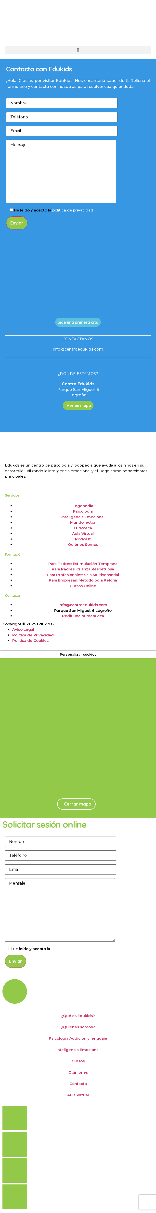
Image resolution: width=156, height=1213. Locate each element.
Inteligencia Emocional (78, 1049)
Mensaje (61, 171)
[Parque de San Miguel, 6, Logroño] (76, 757)
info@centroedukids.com (78, 349)
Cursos (78, 1061)
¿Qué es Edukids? (78, 1015)
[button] (78, 50)
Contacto (78, 1083)
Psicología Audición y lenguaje (78, 1038)
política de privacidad (72, 210)
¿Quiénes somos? (78, 1027)
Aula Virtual (78, 1095)
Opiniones (78, 1072)
